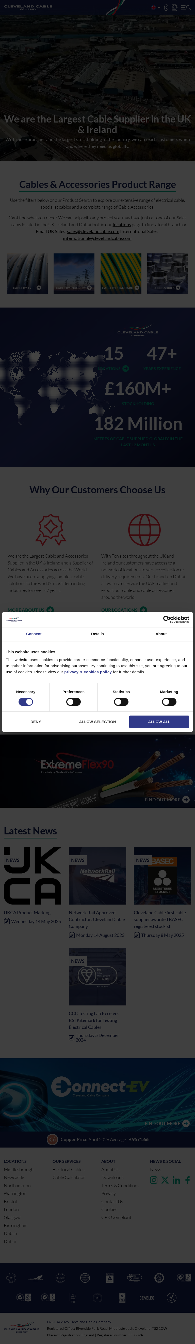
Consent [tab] (34, 634)
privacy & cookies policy (88, 672)
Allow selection (97, 722)
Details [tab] (97, 634)
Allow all (159, 722)
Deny (35, 722)
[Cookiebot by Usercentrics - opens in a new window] (167, 619)
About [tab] (161, 634)
